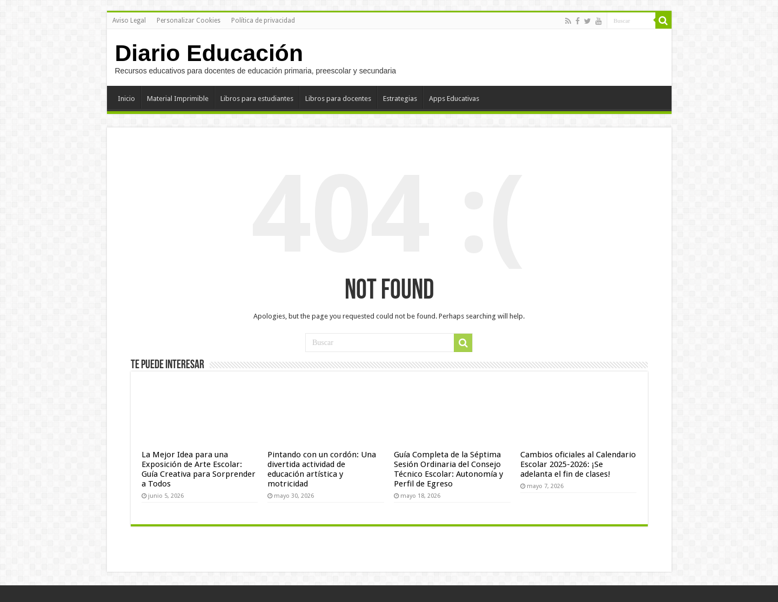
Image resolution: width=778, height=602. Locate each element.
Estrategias (400, 98)
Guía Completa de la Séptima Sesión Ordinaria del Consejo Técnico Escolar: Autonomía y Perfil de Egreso (448, 469)
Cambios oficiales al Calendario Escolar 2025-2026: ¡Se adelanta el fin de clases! (578, 464)
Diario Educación (209, 53)
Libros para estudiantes (256, 98)
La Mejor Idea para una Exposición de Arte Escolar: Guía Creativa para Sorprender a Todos (199, 469)
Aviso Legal (129, 20)
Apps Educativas (454, 98)
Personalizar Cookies (188, 20)
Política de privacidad (263, 20)
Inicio (126, 98)
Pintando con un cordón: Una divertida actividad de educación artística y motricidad (321, 469)
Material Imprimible (178, 98)
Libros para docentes (338, 98)
